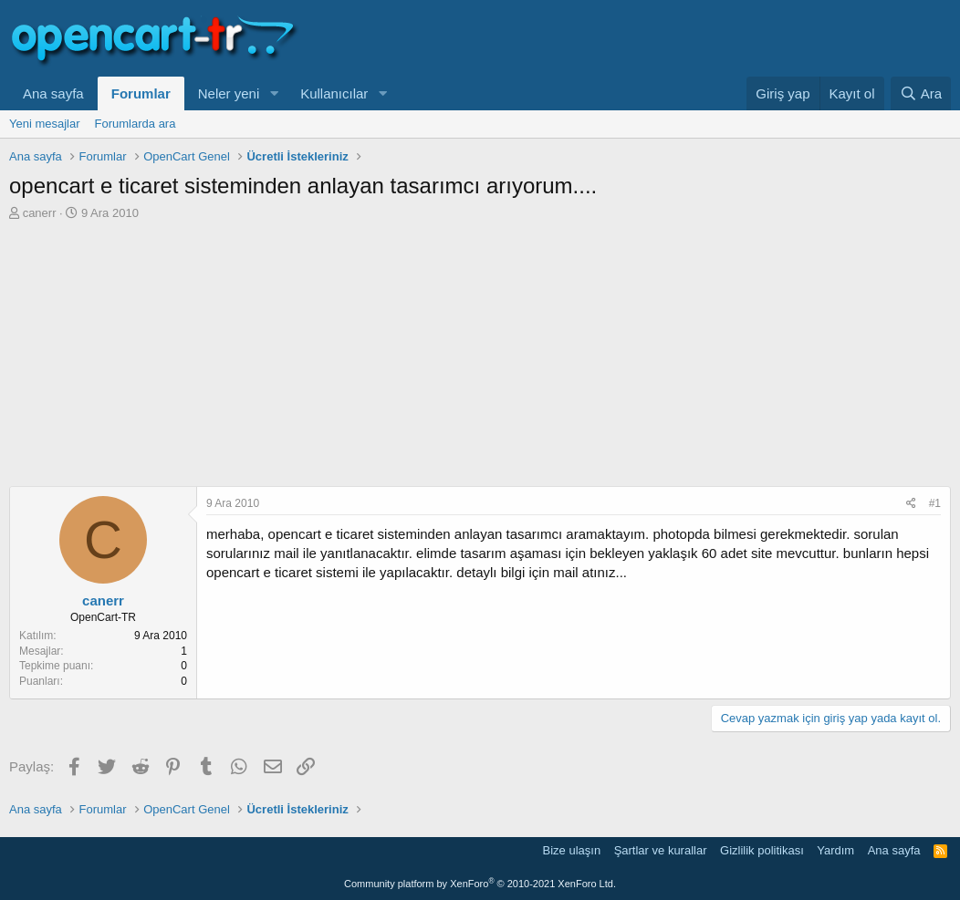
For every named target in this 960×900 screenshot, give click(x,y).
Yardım (835, 850)
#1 (935, 503)
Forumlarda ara (135, 123)
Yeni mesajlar (44, 123)
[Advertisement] (480, 358)
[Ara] (921, 93)
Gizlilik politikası (762, 850)
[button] (274, 93)
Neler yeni (229, 93)
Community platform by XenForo (480, 883)
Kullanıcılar (334, 93)
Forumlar (141, 93)
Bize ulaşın (572, 850)
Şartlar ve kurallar (660, 850)
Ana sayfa (53, 93)
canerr (40, 213)
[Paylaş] (911, 503)
